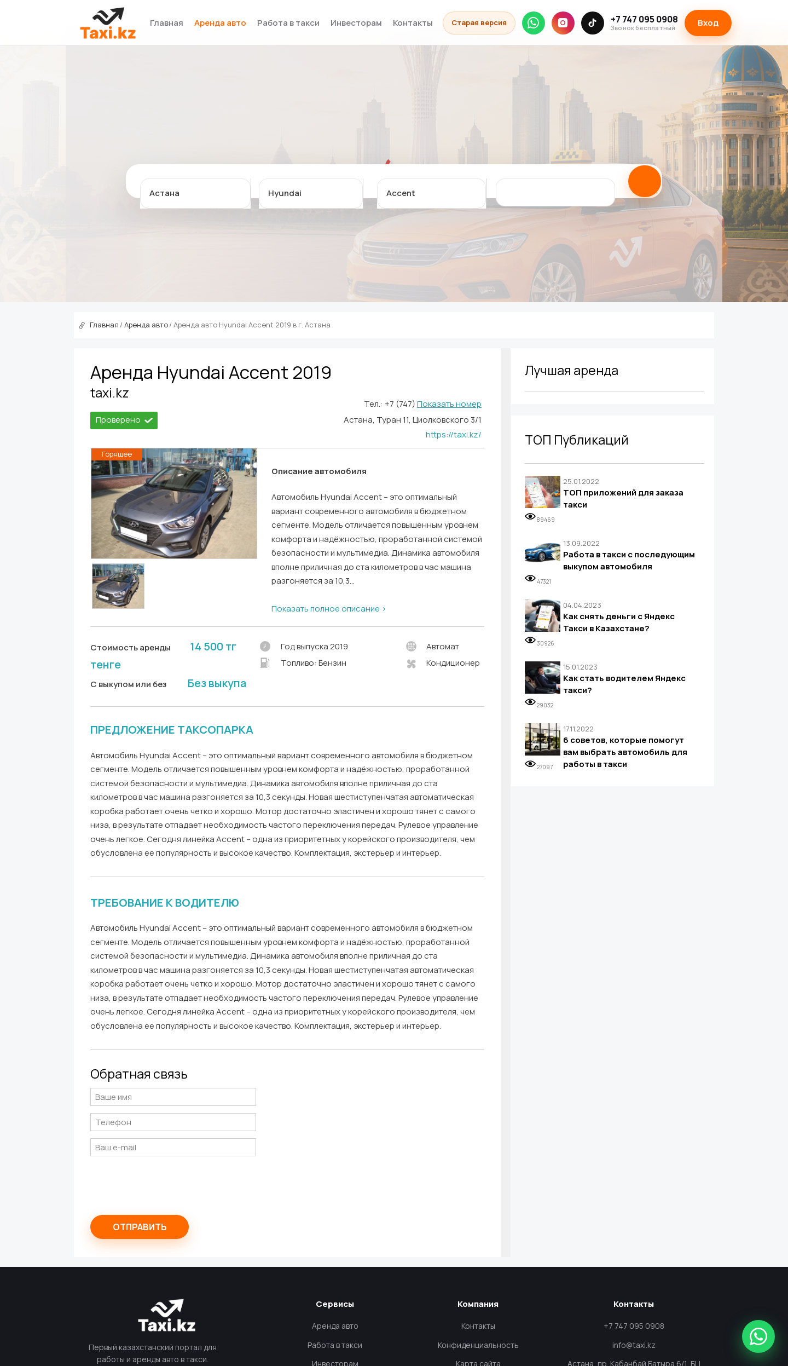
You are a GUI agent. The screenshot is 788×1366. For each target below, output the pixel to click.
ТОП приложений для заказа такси (623, 498)
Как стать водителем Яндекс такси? (624, 684)
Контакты (413, 22)
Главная (166, 22)
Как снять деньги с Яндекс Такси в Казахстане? (619, 622)
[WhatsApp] (533, 22)
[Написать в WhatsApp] (758, 1336)
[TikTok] (592, 22)
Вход (708, 22)
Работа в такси (288, 22)
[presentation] (173, 1184)
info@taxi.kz (634, 1345)
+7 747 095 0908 (644, 23)
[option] (118, 586)
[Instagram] (563, 22)
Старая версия (479, 22)
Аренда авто (220, 22)
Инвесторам (356, 22)
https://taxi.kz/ (454, 434)
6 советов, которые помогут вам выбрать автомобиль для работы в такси (625, 751)
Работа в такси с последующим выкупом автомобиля (629, 560)
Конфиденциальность (478, 1345)
